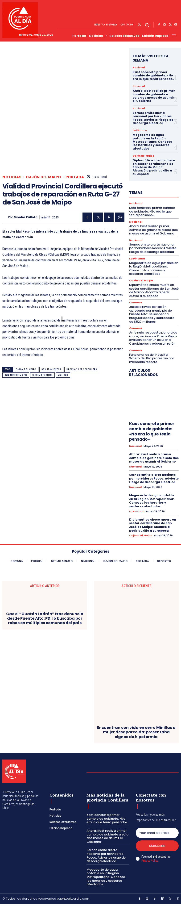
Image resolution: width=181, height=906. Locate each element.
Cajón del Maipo (43, 177)
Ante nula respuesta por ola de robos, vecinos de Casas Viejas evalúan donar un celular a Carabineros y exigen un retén (153, 338)
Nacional (139, 68)
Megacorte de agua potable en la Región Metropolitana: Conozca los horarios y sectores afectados (152, 141)
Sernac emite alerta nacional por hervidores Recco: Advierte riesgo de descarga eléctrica (153, 118)
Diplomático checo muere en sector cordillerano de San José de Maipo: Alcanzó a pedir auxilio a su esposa (154, 167)
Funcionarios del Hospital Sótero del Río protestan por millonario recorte (151, 358)
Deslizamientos (51, 369)
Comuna (135, 302)
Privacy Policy (149, 860)
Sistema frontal (42, 375)
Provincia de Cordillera (81, 369)
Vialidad (63, 375)
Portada (75, 177)
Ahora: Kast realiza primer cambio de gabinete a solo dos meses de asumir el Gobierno (154, 96)
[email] (157, 833)
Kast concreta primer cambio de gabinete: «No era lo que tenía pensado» (153, 75)
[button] (147, 25)
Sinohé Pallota (25, 217)
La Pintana (140, 130)
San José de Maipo (15, 375)
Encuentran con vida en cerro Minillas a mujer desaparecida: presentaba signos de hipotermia (136, 732)
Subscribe (157, 845)
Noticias (11, 177)
